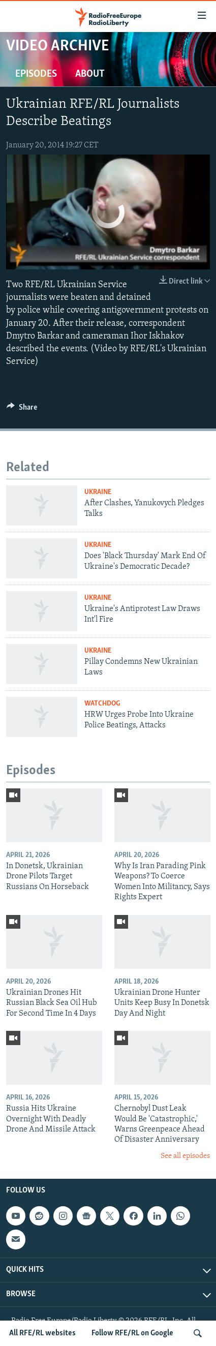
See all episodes (185, 1156)
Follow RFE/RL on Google (132, 1333)
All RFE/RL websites (42, 1333)
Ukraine (97, 492)
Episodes (36, 74)
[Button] (22, 409)
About (90, 74)
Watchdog (102, 704)
